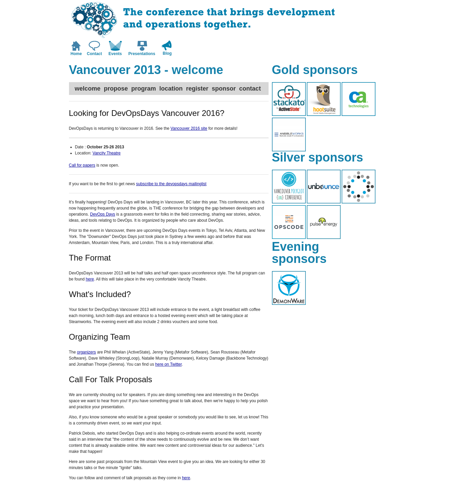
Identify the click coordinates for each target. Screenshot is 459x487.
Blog (167, 53)
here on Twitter (168, 364)
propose (116, 88)
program (143, 88)
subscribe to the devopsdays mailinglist (171, 183)
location (171, 88)
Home (76, 53)
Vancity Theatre (107, 153)
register (197, 88)
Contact (94, 53)
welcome (87, 88)
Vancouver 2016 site (188, 128)
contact (250, 88)
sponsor (224, 88)
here (90, 279)
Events (115, 53)
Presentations (142, 53)
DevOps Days (102, 214)
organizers (86, 352)
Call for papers (82, 165)
